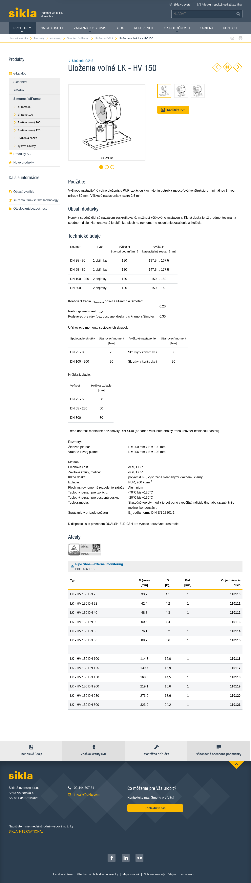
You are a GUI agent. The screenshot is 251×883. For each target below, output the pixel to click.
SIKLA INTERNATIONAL (26, 831)
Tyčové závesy (24, 145)
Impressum (187, 874)
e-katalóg (58, 38)
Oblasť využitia (21, 191)
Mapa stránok (130, 874)
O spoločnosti (177, 29)
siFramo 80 (22, 107)
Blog (120, 28)
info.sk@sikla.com (86, 794)
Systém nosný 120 (26, 130)
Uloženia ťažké (106, 38)
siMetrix (18, 90)
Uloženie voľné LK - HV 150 (136, 38)
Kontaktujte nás (155, 808)
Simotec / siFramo (80, 38)
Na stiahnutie (52, 28)
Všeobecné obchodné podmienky (97, 874)
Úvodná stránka (20, 38)
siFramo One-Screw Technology (33, 200)
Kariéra (206, 29)
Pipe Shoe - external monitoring (156, 567)
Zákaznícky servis (90, 29)
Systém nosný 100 (26, 122)
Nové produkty (21, 162)
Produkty (22, 29)
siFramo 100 (23, 114)
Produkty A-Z (20, 154)
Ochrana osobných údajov (160, 874)
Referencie (144, 28)
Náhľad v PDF (173, 110)
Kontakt (230, 28)
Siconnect (20, 82)
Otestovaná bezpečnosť (28, 208)
